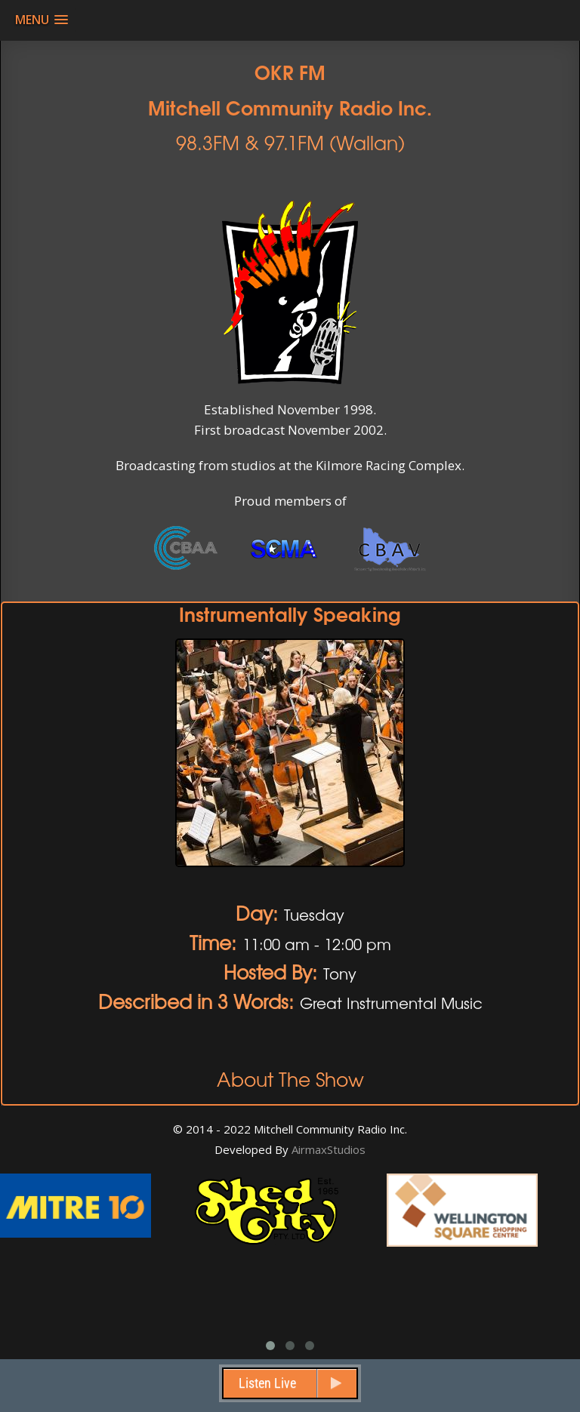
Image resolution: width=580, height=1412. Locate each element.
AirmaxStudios (329, 1149)
